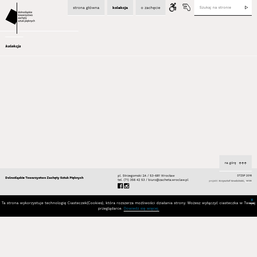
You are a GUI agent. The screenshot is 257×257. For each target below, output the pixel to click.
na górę (230, 203)
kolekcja (13, 46)
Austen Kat (21, 104)
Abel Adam (20, 75)
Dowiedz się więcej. (141, 249)
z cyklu (220, 143)
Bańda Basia (23, 144)
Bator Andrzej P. (26, 158)
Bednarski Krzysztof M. (32, 165)
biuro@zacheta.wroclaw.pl (150, 220)
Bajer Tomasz (23, 129)
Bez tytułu (152, 122)
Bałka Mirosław (25, 137)
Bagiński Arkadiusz (27, 122)
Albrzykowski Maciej (28, 89)
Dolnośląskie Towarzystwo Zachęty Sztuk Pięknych (44, 218)
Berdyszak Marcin (28, 172)
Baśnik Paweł (24, 151)
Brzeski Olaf (151, 127)
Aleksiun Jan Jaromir (29, 96)
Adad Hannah (23, 82)
